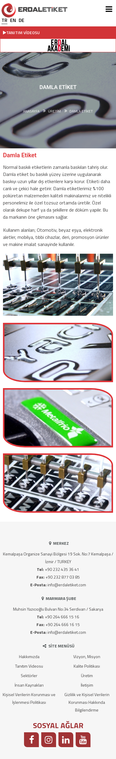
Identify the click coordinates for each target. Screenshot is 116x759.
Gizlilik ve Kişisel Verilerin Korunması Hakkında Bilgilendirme (86, 702)
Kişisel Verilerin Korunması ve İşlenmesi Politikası (29, 698)
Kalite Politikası (87, 666)
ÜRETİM (54, 111)
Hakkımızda (29, 656)
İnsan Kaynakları (29, 685)
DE (21, 20)
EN (13, 20)
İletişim (87, 685)
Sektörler (29, 675)
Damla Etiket (81, 111)
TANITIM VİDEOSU (21, 32)
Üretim (87, 675)
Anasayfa (31, 111)
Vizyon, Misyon (86, 656)
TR (4, 20)
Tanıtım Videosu (29, 666)
